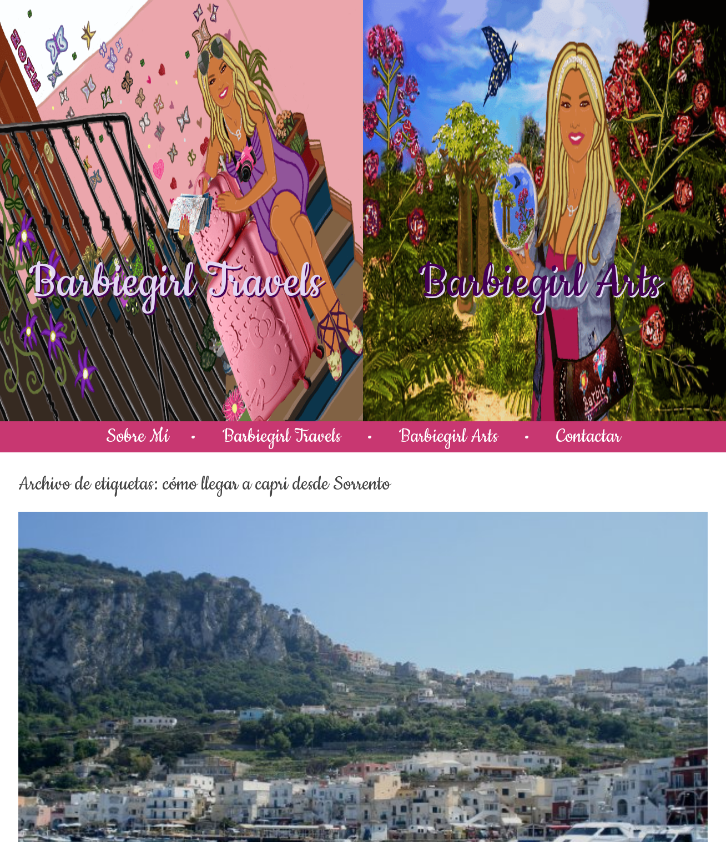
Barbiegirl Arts (540, 283)
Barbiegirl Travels (175, 283)
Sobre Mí (137, 436)
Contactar (588, 436)
